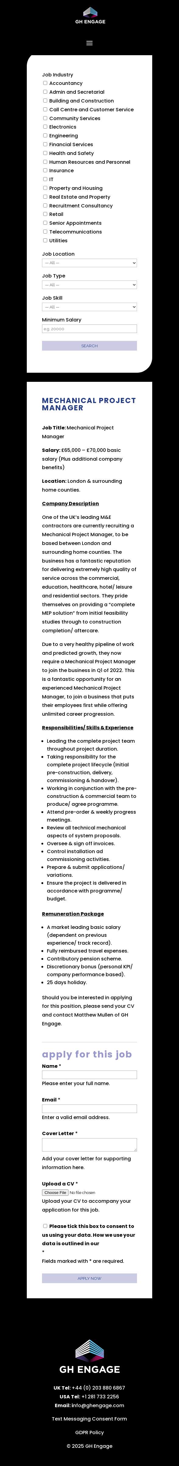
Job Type (53, 275)
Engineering (63, 135)
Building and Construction (81, 100)
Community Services (74, 118)
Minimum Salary (61, 319)
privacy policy (118, 1243)
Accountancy (65, 83)
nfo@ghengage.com (98, 1405)
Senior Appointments (75, 223)
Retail (56, 214)
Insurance (61, 170)
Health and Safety (71, 153)
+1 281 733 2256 (100, 1396)
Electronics (62, 126)
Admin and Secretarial (76, 92)
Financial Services (71, 144)
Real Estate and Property (79, 196)
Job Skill (52, 297)
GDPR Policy (89, 1432)
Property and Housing (76, 188)
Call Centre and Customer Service (91, 109)
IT (51, 179)
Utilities (58, 240)
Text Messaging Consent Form (89, 1418)
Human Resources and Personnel (89, 162)
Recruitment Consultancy (81, 205)
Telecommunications (75, 231)
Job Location (58, 253)
